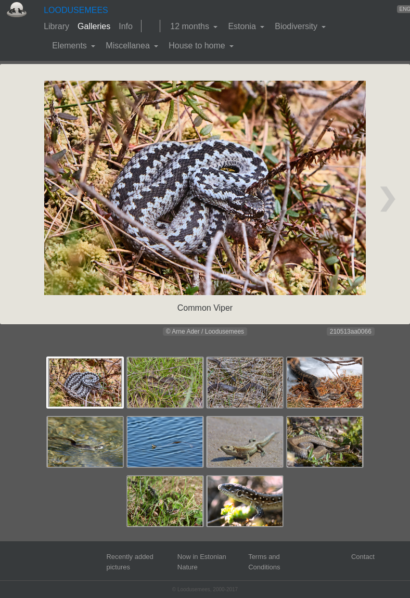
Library (56, 26)
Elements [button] (70, 45)
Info (126, 26)
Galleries (94, 26)
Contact (363, 557)
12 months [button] (190, 26)
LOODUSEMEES (76, 10)
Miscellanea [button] (129, 45)
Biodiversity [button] (297, 26)
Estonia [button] (243, 26)
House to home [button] (198, 45)
